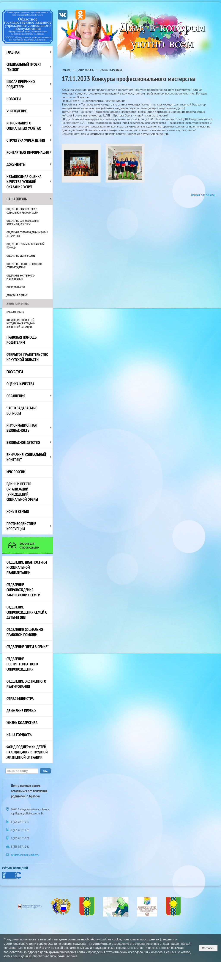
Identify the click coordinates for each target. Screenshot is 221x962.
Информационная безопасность (21, 428)
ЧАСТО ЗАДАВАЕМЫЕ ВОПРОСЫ (21, 410)
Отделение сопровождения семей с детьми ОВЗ (27, 234)
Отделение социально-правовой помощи (25, 245)
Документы (15, 164)
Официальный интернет (60, 932)
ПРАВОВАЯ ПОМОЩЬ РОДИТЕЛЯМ (21, 340)
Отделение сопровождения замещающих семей (22, 222)
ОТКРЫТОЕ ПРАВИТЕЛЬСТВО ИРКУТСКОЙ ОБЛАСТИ (27, 357)
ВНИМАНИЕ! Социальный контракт (26, 457)
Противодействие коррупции (21, 526)
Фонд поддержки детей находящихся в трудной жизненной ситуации (20, 323)
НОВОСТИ (13, 98)
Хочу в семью (17, 511)
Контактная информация (27, 152)
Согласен (208, 948)
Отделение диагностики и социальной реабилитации (22, 210)
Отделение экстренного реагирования (20, 277)
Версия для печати (203, 194)
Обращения (15, 395)
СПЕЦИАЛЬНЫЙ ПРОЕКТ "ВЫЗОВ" (23, 67)
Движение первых (17, 295)
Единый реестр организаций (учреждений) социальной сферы (22, 491)
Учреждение (16, 110)
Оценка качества (20, 383)
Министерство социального (29, 932)
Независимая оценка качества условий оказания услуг (23, 181)
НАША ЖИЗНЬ (16, 198)
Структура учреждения (25, 140)
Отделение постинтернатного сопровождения (24, 265)
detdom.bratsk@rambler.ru (25, 855)
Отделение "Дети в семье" (21, 255)
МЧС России (15, 471)
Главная (13, 52)
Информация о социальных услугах (23, 125)
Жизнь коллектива (17, 303)
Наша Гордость (15, 311)
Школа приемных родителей (20, 84)
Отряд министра (15, 287)
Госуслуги (14, 371)
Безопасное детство (23, 442)
